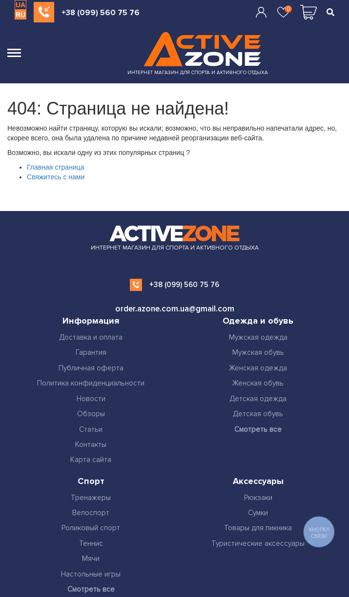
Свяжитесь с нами (55, 177)
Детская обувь (258, 413)
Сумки (258, 512)
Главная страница (55, 167)
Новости (91, 398)
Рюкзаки (258, 497)
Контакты (90, 444)
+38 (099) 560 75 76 (101, 13)
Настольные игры (91, 574)
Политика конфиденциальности (90, 383)
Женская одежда (258, 368)
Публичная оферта (91, 368)
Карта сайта (90, 459)
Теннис (91, 543)
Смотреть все (258, 429)
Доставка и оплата (91, 337)
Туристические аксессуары (258, 543)
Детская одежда (258, 398)
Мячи (91, 558)
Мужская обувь (258, 352)
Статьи (91, 429)
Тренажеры (91, 497)
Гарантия (91, 352)
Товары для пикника (258, 527)
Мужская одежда (258, 337)
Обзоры (91, 413)
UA (20, 5)
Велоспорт (90, 512)
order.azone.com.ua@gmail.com (174, 309)
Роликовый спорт (91, 527)
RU (20, 15)
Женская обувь (258, 383)
